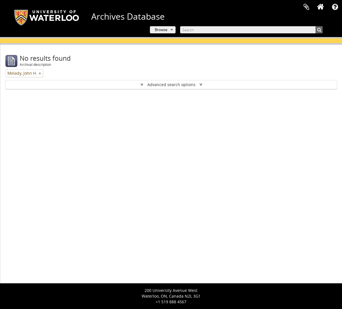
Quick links (335, 7)
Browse (161, 29)
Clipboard (306, 7)
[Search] (251, 29)
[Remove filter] (40, 73)
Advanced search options (171, 84)
